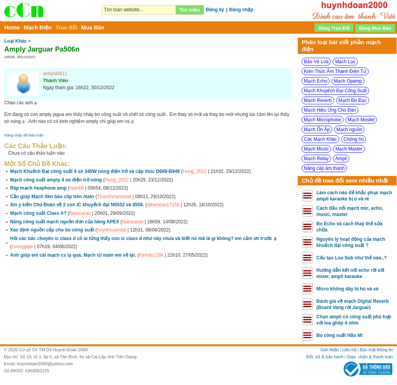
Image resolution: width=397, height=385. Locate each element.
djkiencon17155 (163, 204)
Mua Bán (92, 27)
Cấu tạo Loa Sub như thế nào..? (351, 258)
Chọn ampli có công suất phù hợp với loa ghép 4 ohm (353, 320)
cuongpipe (22, 246)
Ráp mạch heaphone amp (38, 188)
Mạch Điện (38, 27)
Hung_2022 (195, 171)
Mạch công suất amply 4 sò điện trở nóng (56, 180)
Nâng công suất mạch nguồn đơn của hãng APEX (64, 221)
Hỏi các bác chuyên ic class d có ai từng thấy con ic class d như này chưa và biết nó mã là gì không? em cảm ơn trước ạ (143, 238)
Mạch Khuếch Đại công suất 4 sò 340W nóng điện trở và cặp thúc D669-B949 (95, 171)
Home (12, 27)
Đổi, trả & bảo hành (324, 356)
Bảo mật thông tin (376, 349)
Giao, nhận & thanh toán (370, 356)
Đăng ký (215, 9)
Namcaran (80, 213)
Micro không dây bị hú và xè (347, 289)
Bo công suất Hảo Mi (339, 335)
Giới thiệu (329, 349)
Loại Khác (15, 41)
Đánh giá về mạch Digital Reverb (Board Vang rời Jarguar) (352, 304)
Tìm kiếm (190, 10)
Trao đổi (66, 27)
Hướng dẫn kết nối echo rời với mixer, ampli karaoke (350, 273)
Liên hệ (349, 349)
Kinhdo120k (151, 255)
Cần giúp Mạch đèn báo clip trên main (52, 196)
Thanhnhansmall (114, 196)
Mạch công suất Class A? (38, 213)
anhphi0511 (55, 73)
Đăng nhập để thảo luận (23, 135)
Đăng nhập (241, 9)
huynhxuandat (111, 230)
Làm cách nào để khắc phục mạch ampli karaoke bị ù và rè (354, 196)
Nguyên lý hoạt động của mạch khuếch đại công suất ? (350, 242)
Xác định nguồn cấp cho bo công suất (52, 230)
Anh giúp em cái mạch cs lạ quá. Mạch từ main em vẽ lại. (73, 255)
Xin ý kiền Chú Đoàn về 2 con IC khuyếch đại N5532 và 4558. (77, 204)
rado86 (76, 188)
